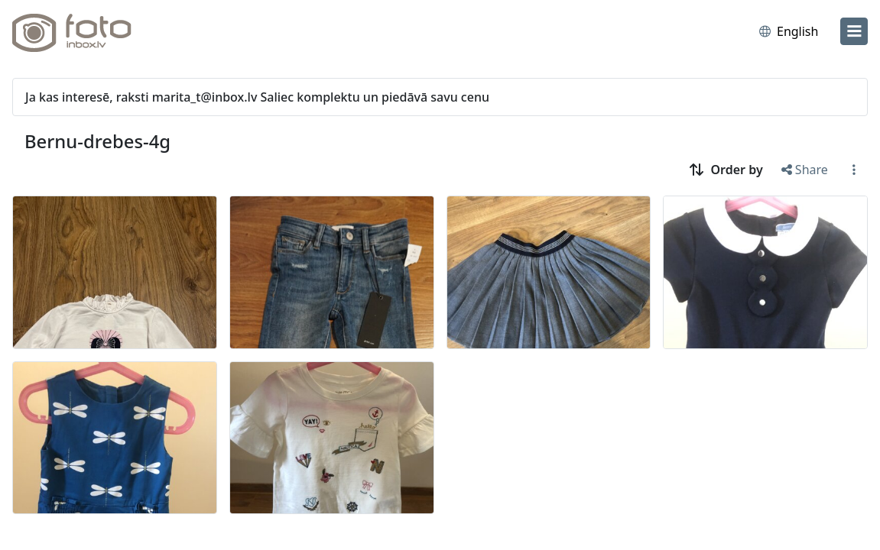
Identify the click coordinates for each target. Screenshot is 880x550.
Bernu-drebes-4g (97, 141)
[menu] (854, 31)
